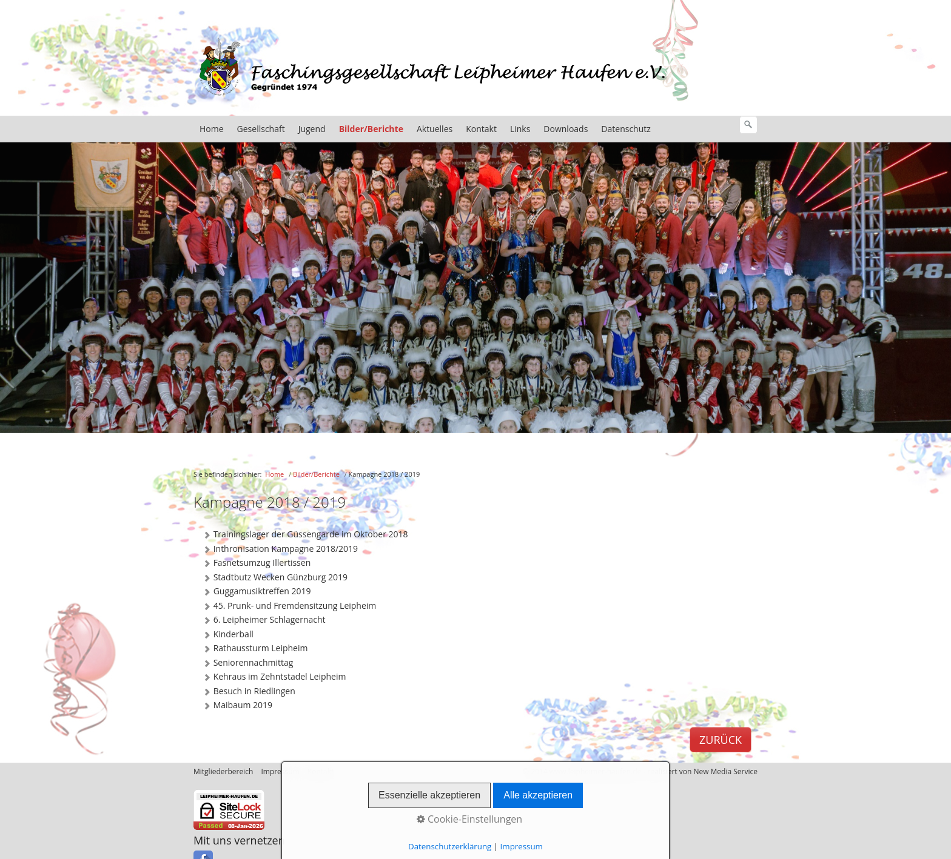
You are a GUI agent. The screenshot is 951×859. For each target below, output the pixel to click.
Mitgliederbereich (223, 774)
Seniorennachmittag (248, 665)
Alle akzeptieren (538, 795)
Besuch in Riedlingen (249, 694)
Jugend (312, 131)
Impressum (521, 846)
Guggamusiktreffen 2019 (257, 594)
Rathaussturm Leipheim (255, 651)
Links (520, 131)
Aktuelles (434, 131)
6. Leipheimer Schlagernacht (264, 622)
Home (212, 131)
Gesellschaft (261, 131)
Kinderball (228, 637)
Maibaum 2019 (237, 707)
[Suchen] (748, 127)
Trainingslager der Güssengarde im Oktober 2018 (305, 537)
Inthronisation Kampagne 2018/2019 (280, 551)
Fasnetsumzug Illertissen (257, 565)
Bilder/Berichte (371, 131)
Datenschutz (625, 131)
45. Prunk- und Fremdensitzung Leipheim (289, 608)
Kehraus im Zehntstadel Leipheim (274, 679)
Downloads (565, 131)
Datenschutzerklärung (449, 846)
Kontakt (481, 131)
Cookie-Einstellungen (469, 819)
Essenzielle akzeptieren (429, 795)
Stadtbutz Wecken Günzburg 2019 (275, 580)
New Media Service (725, 774)
